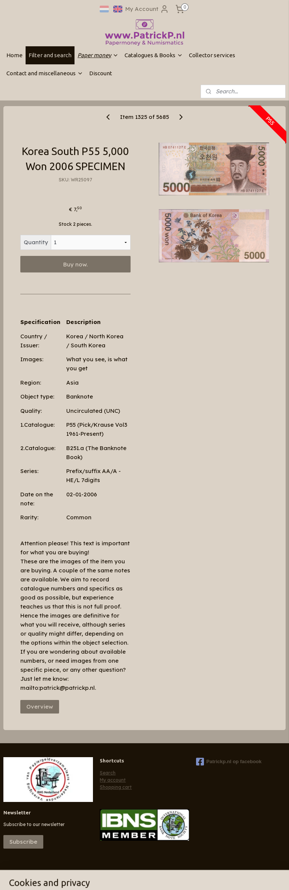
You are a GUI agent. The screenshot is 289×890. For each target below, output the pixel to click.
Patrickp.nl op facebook (229, 761)
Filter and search (50, 55)
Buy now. (75, 264)
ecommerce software (175, 876)
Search (108, 773)
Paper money (98, 55)
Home (14, 55)
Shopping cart (116, 787)
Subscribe (23, 841)
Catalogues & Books (154, 55)
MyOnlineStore (243, 876)
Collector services (212, 55)
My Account (147, 9)
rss (146, 876)
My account (113, 780)
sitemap (131, 876)
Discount (100, 73)
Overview (39, 706)
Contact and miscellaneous (44, 73)
